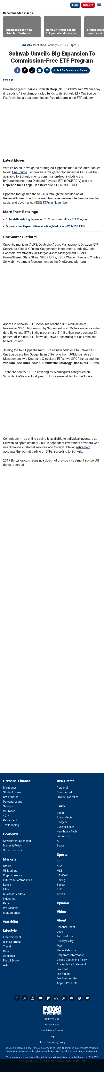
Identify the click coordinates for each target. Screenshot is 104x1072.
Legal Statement (88, 1051)
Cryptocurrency (12, 875)
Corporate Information (70, 955)
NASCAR (62, 875)
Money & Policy (12, 845)
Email (47, 70)
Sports (62, 855)
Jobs (60, 931)
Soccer (61, 884)
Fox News (62, 969)
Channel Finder (66, 927)
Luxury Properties (67, 797)
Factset (13, 1051)
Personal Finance (16, 781)
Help (52, 1036)
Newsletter (71, 998)
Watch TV (88, 5)
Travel (7, 946)
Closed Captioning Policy (72, 959)
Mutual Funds (11, 912)
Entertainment (12, 937)
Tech (61, 806)
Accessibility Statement (71, 964)
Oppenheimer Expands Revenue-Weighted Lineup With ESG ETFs (45, 226)
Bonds (7, 884)
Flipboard (48, 998)
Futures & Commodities (17, 880)
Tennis (61, 894)
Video (61, 912)
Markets (27, 45)
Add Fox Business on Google (72, 70)
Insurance (9, 811)
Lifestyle (10, 930)
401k (6, 815)
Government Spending (17, 840)
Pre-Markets (11, 908)
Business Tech (66, 826)
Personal (62, 787)
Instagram (32, 998)
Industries (9, 898)
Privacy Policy (65, 941)
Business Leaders (14, 894)
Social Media (64, 817)
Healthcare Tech (67, 831)
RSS (64, 998)
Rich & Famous (12, 941)
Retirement (10, 820)
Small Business (12, 850)
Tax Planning (11, 825)
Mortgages (10, 787)
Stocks (7, 866)
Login (75, 5)
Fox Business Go (67, 978)
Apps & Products (67, 983)
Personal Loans (12, 801)
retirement (83, 447)
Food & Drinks (11, 960)
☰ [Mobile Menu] (99, 4)
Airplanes (9, 955)
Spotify (79, 998)
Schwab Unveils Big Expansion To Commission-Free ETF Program (47, 219)
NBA (59, 866)
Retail (6, 903)
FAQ (59, 945)
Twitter (25, 70)
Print (39, 70)
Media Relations (66, 950)
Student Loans (12, 792)
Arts (5, 965)
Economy (10, 834)
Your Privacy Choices (52, 1030)
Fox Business (15, 5)
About (61, 920)
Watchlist (10, 922)
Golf (59, 889)
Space (61, 845)
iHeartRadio (87, 998)
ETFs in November (55, 202)
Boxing (61, 880)
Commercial (64, 792)
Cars (6, 951)
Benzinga (8, 80)
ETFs (6, 889)
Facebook (17, 70)
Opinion (63, 903)
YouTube (40, 998)
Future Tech (64, 836)
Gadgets (62, 822)
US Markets (10, 870)
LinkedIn (56, 998)
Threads (32, 70)
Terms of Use (65, 936)
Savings (8, 806)
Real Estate (66, 781)
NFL (59, 861)
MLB (59, 870)
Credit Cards (10, 797)
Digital (60, 812)
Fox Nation (63, 973)
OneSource (19, 172)
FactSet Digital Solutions (64, 1051)
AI (58, 840)
